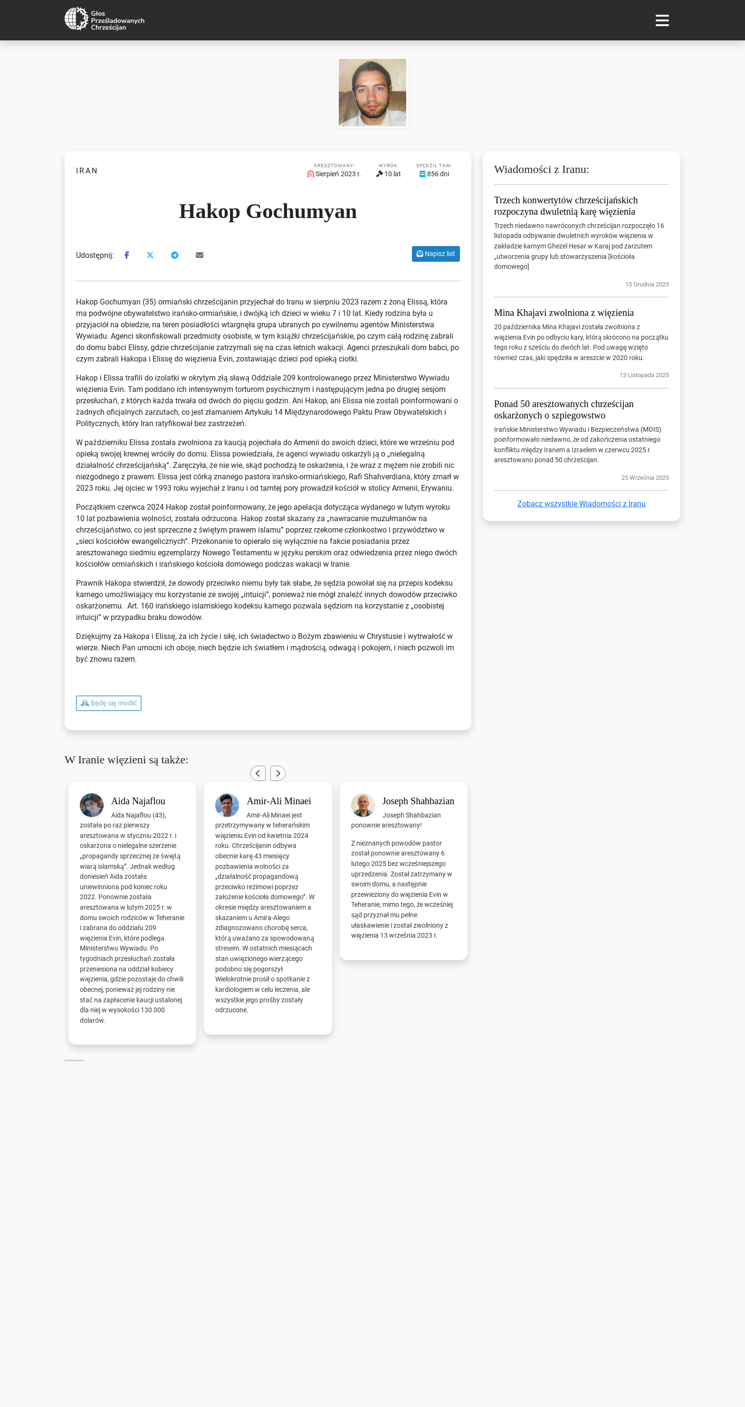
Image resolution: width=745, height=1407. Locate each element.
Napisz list (436, 253)
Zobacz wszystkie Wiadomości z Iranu (581, 503)
